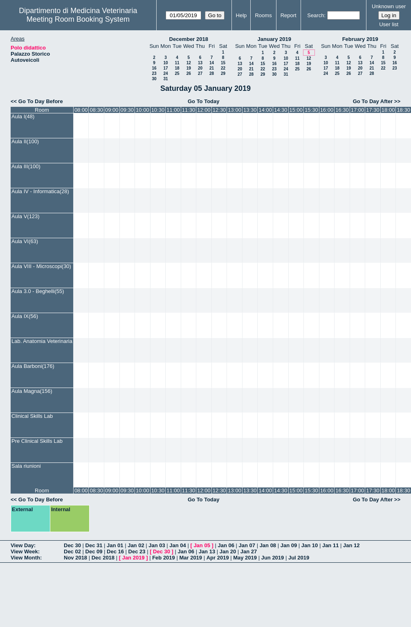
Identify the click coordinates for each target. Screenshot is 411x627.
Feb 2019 (163, 558)
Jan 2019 (133, 558)
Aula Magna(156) (31, 391)
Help (241, 15)
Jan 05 (201, 545)
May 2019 (245, 558)
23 (154, 73)
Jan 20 (228, 551)
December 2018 (188, 39)
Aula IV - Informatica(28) (40, 191)
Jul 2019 (298, 558)
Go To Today (204, 101)
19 (188, 68)
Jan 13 (207, 551)
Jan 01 (115, 545)
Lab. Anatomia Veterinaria (41, 341)
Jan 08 (268, 545)
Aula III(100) (25, 166)
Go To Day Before (40, 101)
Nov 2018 (75, 558)
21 (211, 68)
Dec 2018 (103, 558)
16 (154, 68)
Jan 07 (247, 545)
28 (211, 73)
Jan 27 (248, 551)
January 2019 (274, 39)
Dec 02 (72, 551)
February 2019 (360, 39)
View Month (25, 558)
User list (388, 24)
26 (188, 73)
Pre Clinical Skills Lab (37, 441)
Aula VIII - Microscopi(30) (41, 266)
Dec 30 (72, 545)
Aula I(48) (22, 116)
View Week (24, 551)
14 (211, 63)
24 (165, 73)
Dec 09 (94, 551)
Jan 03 (156, 545)
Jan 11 (330, 545)
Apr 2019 (218, 558)
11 (177, 63)
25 (177, 73)
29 (223, 73)
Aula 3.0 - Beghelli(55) (37, 291)
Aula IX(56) (24, 316)
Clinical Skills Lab (32, 416)
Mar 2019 (190, 558)
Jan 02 (136, 545)
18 (177, 68)
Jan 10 (309, 545)
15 (223, 63)
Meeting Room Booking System (78, 19)
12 (188, 63)
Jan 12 (351, 545)
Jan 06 (226, 545)
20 (200, 68)
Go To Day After (373, 101)
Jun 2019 (272, 558)
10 (165, 63)
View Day (22, 545)
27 (200, 73)
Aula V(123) (25, 216)
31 (165, 79)
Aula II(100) (25, 141)
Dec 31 (94, 545)
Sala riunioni (26, 466)
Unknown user (389, 6)
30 (154, 79)
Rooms (263, 15)
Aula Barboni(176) (32, 366)
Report (288, 15)
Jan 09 (289, 545)
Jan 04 (177, 545)
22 (223, 68)
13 (200, 63)
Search (315, 15)
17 (165, 68)
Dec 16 (115, 551)
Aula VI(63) (24, 241)
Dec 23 (137, 551)
